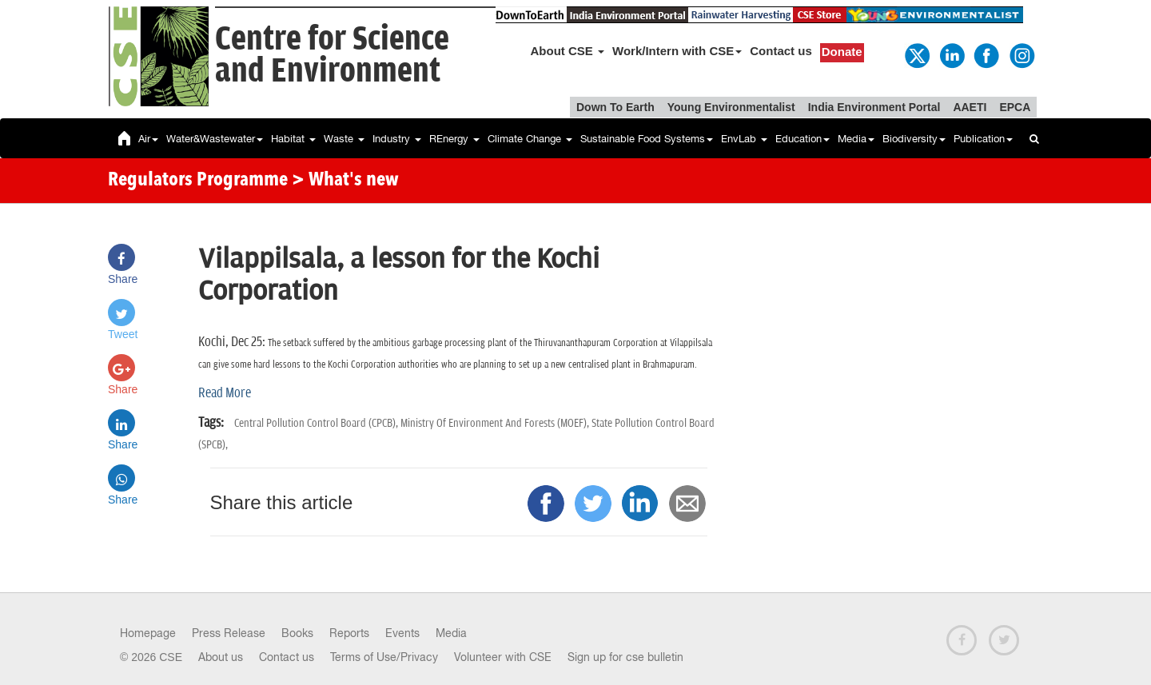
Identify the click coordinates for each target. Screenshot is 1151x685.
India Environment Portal (874, 107)
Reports (349, 633)
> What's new (345, 180)
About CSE (568, 51)
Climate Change (530, 139)
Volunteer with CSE (503, 657)
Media (856, 139)
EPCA (1014, 107)
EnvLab (744, 139)
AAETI (969, 107)
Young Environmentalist (731, 107)
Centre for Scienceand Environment (332, 55)
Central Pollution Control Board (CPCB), (317, 423)
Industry (396, 139)
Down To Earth (615, 107)
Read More (224, 393)
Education (802, 139)
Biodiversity (914, 139)
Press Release (228, 633)
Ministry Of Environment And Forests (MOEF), (495, 423)
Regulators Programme (198, 180)
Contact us (781, 51)
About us (220, 657)
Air (148, 139)
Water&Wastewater (214, 139)
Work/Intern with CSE (677, 51)
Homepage (148, 633)
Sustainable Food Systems (646, 139)
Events (402, 633)
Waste (344, 139)
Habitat (293, 139)
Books (297, 633)
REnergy (454, 139)
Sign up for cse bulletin (625, 657)
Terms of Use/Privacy (384, 657)
